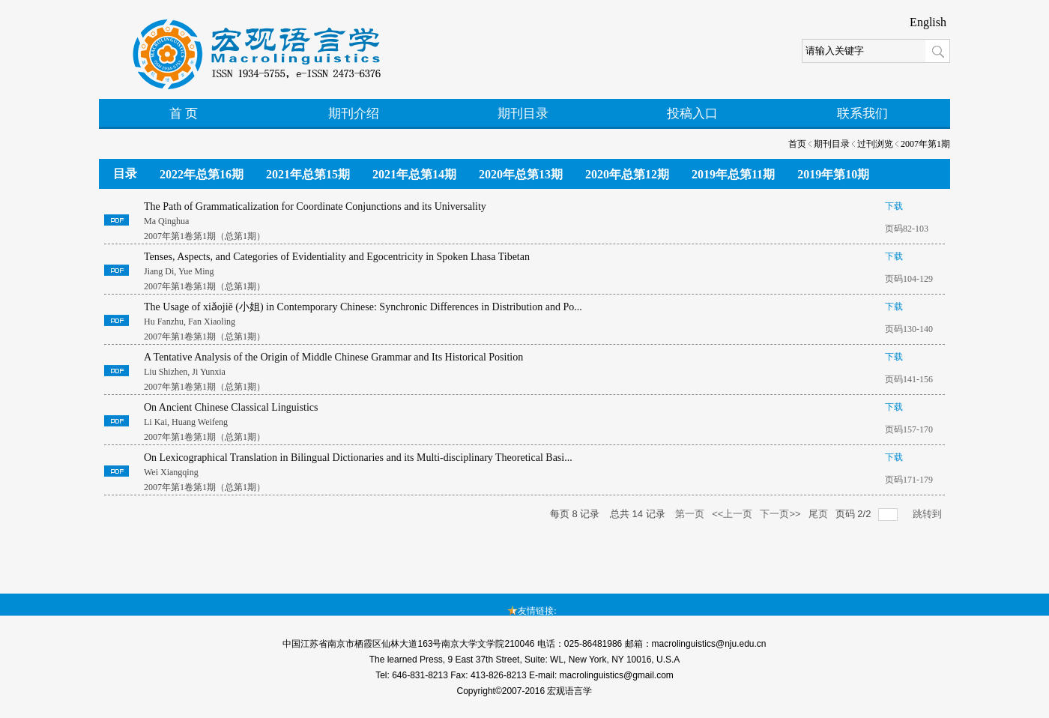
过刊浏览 (875, 144)
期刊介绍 (353, 113)
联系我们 (862, 113)
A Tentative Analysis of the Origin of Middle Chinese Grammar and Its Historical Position (333, 357)
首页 (797, 144)
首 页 (183, 113)
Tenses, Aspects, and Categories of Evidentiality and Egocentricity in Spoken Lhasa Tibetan (337, 256)
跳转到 (929, 513)
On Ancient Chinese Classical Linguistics (231, 407)
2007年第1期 (925, 144)
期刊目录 (523, 113)
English (928, 22)
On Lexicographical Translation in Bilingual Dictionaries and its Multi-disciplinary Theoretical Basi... (358, 457)
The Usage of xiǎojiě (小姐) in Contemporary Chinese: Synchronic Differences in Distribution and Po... (363, 307)
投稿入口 (692, 113)
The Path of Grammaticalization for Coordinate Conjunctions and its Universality (315, 206)
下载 (894, 206)
